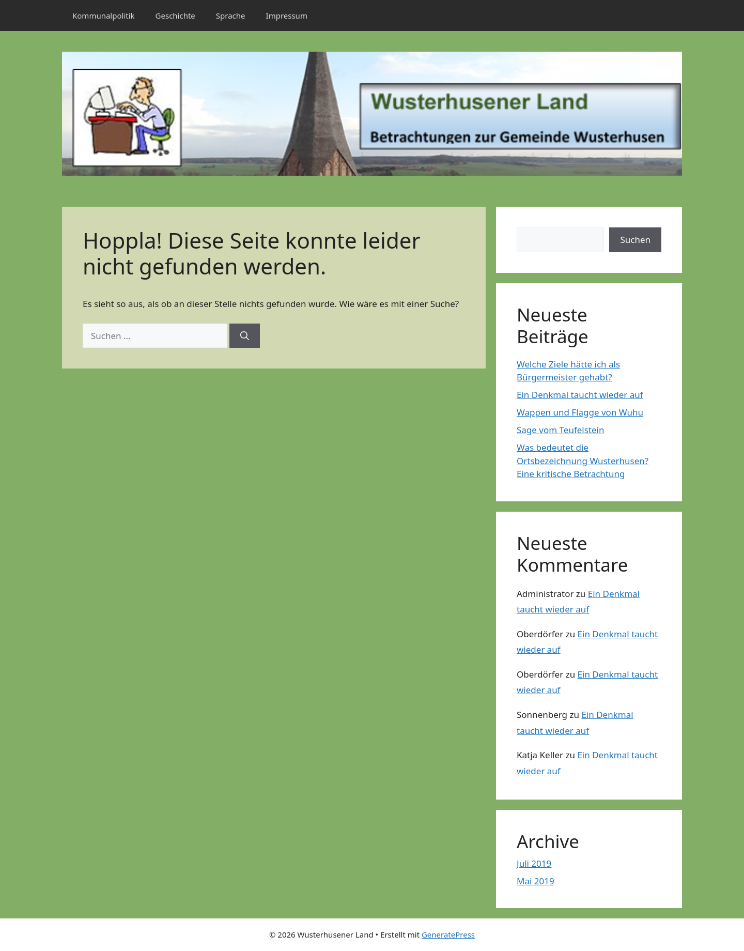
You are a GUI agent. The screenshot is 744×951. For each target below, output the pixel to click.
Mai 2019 (535, 881)
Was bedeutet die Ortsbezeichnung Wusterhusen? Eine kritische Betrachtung (582, 460)
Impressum (286, 15)
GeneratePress (448, 934)
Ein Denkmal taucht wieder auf (580, 395)
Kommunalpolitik (103, 15)
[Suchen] (244, 336)
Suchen (635, 240)
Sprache (230, 15)
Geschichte (175, 15)
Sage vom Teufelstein (561, 430)
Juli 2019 (534, 863)
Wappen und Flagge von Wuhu (580, 412)
